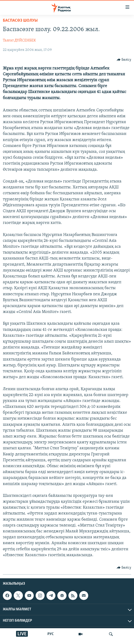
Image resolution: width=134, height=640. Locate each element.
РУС (50, 634)
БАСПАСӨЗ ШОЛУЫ (20, 20)
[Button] (124, 59)
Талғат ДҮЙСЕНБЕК (19, 40)
